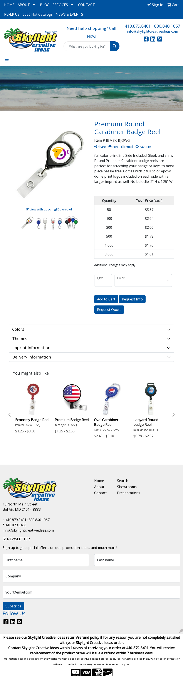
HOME (9, 4)
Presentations (126, 492)
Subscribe (13, 606)
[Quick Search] (87, 46)
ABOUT (24, 4)
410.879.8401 (138, 26)
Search (122, 480)
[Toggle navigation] (6, 61)
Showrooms (126, 486)
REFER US (12, 14)
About (99, 486)
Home (99, 480)
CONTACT (86, 4)
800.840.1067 (167, 26)
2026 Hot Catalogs (38, 14)
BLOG (44, 4)
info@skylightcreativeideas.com (152, 31)
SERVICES (60, 4)
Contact (100, 492)
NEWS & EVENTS (69, 14)
